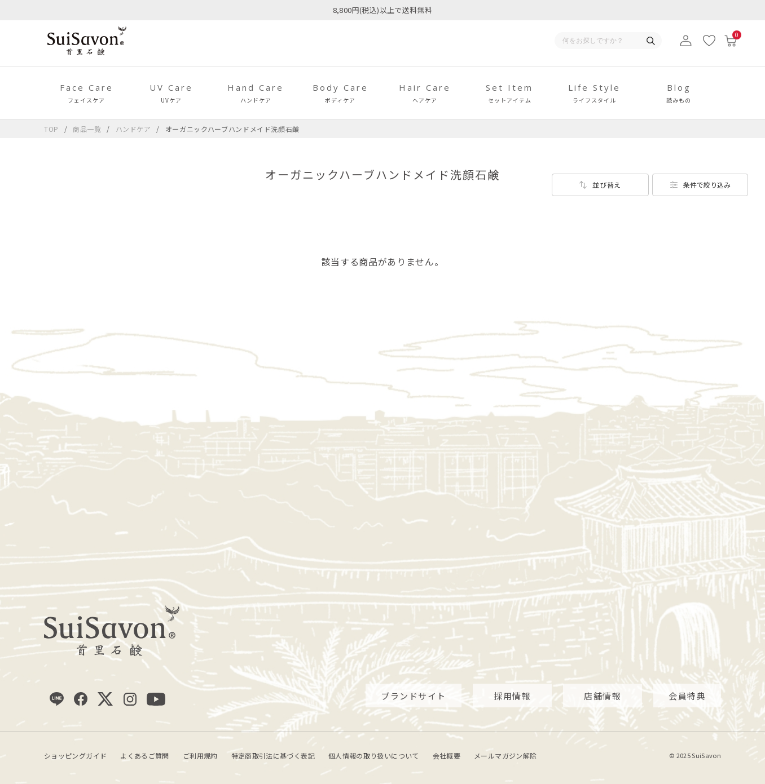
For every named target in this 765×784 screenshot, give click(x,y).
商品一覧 (87, 129)
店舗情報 (602, 695)
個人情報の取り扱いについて (373, 755)
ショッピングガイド (75, 755)
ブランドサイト (413, 695)
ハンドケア (134, 129)
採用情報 (512, 695)
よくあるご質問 (144, 755)
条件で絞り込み (707, 184)
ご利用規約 (200, 755)
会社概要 (446, 755)
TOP (51, 129)
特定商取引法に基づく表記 (273, 755)
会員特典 (687, 695)
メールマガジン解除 (505, 755)
